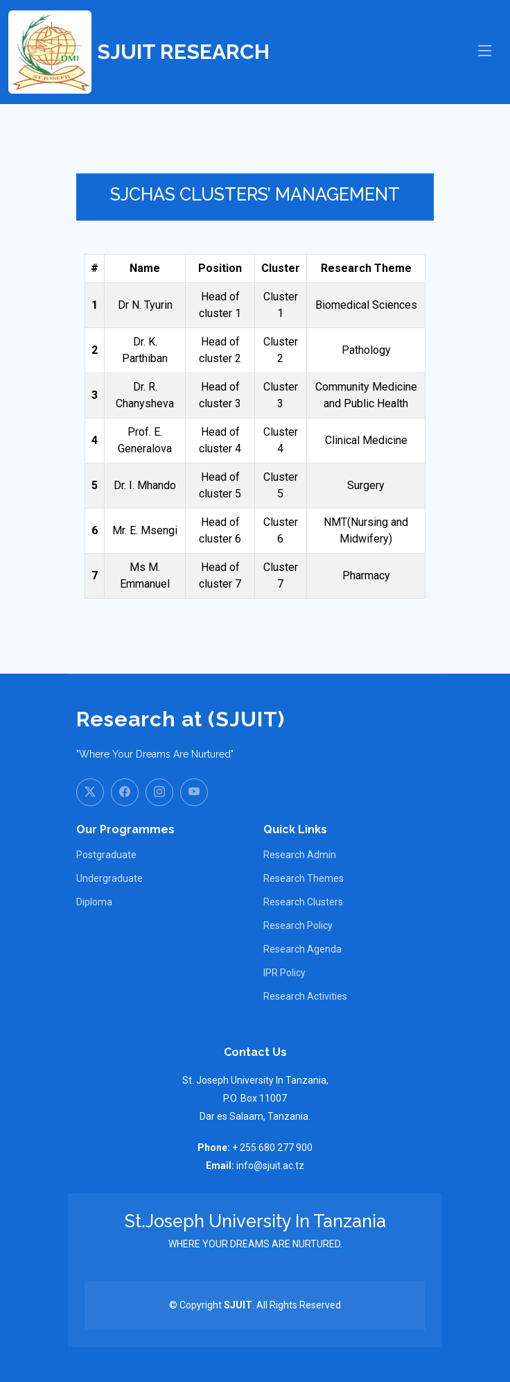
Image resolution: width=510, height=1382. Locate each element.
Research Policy (298, 925)
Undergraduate (109, 878)
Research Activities (305, 996)
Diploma (94, 902)
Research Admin (299, 855)
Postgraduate (106, 855)
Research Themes (303, 878)
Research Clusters (303, 902)
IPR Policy (284, 973)
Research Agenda (302, 949)
